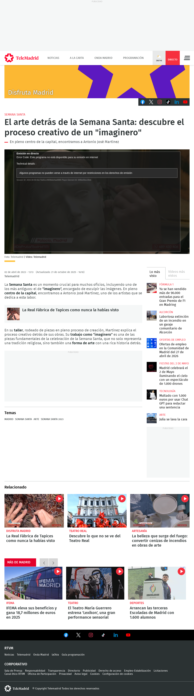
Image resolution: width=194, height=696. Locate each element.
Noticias (53, 58)
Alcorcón (166, 312)
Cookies (95, 674)
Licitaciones (161, 670)
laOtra (55, 654)
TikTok (168, 102)
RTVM (8, 648)
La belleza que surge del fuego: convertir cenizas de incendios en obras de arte (160, 511)
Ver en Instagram (90, 635)
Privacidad (65, 674)
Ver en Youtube (128, 635)
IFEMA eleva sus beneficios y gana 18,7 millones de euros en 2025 (33, 583)
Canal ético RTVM (14, 674)
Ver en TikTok (103, 636)
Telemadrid (23, 654)
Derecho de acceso (110, 670)
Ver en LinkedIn (115, 635)
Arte (36, 419)
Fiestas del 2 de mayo (174, 363)
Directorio (74, 670)
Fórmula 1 (166, 284)
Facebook (142, 102)
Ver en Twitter (78, 636)
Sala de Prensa (13, 670)
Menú (187, 58)
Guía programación (73, 654)
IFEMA (10, 603)
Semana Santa (14, 114)
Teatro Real (78, 531)
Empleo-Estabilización (137, 670)
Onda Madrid (103, 58)
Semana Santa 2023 (52, 419)
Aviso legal (81, 674)
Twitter (151, 102)
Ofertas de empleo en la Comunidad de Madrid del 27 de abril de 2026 (152, 343)
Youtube (185, 102)
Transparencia (56, 670)
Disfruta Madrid (18, 531)
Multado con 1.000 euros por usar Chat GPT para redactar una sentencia (152, 395)
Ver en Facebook (66, 636)
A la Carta (77, 58)
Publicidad (89, 670)
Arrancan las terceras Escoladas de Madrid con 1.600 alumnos (157, 583)
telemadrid (16, 688)
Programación (133, 58)
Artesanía (139, 531)
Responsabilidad (35, 670)
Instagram (159, 102)
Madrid (8, 419)
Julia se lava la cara (152, 418)
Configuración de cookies (117, 674)
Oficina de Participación (42, 674)
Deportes (137, 603)
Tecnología (167, 391)
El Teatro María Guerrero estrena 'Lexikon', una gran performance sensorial (95, 583)
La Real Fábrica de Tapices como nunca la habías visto (13, 314)
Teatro (73, 603)
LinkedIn (176, 102)
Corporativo (15, 664)
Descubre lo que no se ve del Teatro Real (97, 511)
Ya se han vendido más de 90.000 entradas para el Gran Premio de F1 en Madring (152, 288)
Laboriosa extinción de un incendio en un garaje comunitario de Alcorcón (152, 316)
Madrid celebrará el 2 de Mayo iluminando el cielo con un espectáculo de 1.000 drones (152, 367)
